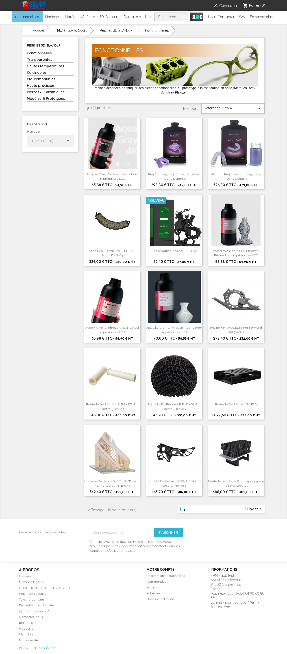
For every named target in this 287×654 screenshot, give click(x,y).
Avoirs (151, 587)
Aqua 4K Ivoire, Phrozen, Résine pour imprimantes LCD (112, 330)
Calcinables (37, 72)
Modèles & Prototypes (46, 98)
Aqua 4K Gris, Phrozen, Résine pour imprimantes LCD (112, 176)
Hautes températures (45, 66)
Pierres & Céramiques (46, 92)
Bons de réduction (160, 599)
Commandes (156, 581)
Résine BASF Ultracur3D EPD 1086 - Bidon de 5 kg (112, 253)
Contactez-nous (31, 617)
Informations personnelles (166, 576)
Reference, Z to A (233, 108)
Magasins (26, 628)
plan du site (27, 623)
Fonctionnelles (39, 53)
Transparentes (39, 59)
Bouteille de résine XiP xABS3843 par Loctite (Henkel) (174, 483)
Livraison (25, 576)
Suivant (254, 509)
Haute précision (40, 85)
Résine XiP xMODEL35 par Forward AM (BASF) (236, 330)
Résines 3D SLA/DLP (44, 45)
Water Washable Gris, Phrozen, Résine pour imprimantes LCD (236, 253)
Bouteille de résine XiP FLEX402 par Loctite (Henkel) (174, 406)
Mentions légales (31, 582)
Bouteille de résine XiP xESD (236, 404)
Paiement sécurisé (32, 594)
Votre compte (160, 569)
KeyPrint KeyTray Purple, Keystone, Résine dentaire (174, 176)
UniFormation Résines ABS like (174, 251)
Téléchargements (32, 599)
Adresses (153, 593)
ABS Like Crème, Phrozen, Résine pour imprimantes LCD (174, 330)
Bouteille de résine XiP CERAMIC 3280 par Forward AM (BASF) (112, 483)
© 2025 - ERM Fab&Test (37, 648)
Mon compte (28, 640)
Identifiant (26, 634)
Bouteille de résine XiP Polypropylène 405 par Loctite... (236, 483)
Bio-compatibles (41, 79)
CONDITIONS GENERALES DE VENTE (45, 588)
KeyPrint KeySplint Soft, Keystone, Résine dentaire (236, 176)
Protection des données (36, 605)
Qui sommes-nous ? (34, 611)
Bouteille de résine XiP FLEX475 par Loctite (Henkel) (112, 406)
